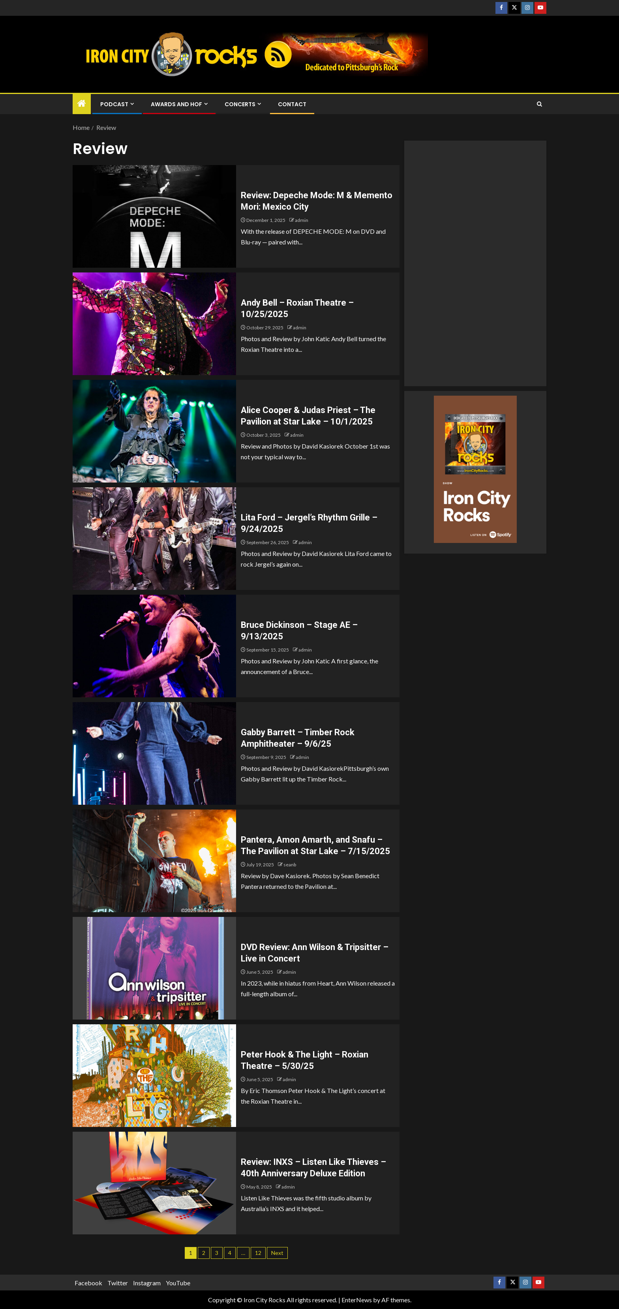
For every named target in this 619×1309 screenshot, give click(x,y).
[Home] (81, 103)
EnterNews (356, 1299)
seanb (289, 865)
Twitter (117, 1282)
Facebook (88, 1282)
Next (277, 1252)
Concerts (240, 104)
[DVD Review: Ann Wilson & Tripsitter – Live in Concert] (154, 968)
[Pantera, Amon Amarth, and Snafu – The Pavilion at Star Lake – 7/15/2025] (154, 860)
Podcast (114, 104)
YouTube (178, 1282)
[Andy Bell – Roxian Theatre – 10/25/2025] (154, 323)
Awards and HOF (176, 104)
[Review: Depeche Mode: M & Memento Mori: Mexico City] (154, 216)
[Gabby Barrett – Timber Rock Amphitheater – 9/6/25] (154, 753)
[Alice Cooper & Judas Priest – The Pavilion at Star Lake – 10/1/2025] (154, 431)
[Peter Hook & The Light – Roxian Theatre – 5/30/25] (154, 1075)
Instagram (147, 1282)
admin (301, 220)
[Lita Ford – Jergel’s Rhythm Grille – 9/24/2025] (154, 538)
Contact (292, 104)
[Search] (539, 104)
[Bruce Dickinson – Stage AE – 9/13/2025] (154, 646)
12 (258, 1252)
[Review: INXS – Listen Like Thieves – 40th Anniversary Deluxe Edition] (154, 1183)
